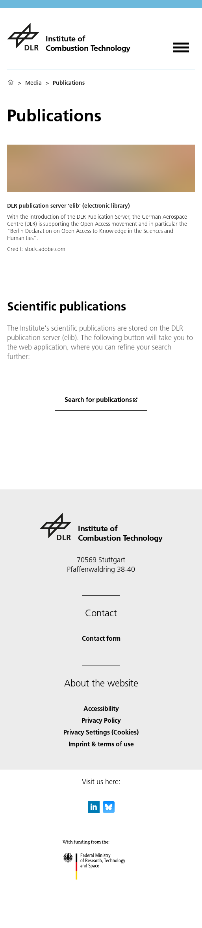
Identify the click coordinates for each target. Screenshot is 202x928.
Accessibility (101, 708)
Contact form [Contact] (101, 638)
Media (33, 83)
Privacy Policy (101, 720)
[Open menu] (181, 44)
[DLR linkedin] (94, 810)
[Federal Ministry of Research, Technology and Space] (101, 886)
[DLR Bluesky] (109, 810)
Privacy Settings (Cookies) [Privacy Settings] (101, 732)
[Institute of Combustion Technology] (68, 36)
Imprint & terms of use (101, 744)
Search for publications (98, 399)
